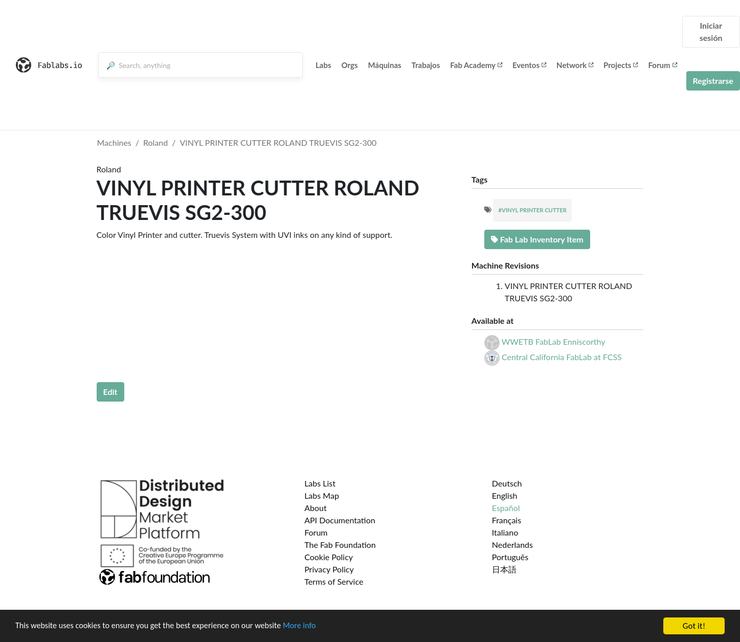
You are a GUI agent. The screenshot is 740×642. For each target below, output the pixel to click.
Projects (620, 65)
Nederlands (512, 544)
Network (574, 65)
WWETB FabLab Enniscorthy (554, 341)
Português (510, 557)
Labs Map (321, 495)
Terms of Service (333, 581)
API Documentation (339, 520)
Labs (323, 65)
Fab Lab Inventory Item (537, 239)
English (505, 495)
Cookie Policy (328, 557)
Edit (110, 391)
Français (506, 520)
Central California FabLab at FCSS (562, 357)
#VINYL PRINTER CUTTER (532, 210)
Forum (662, 65)
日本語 (504, 569)
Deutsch (507, 483)
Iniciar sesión (711, 31)
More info (314, 626)
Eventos (529, 65)
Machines (114, 142)
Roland (155, 142)
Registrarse (713, 80)
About (315, 508)
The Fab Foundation (340, 544)
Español (506, 508)
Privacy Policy (329, 569)
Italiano (505, 532)
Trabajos (426, 65)
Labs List (319, 483)
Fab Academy (476, 65)
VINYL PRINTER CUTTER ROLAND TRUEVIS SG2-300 (278, 142)
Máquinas (384, 65)
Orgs (350, 65)
